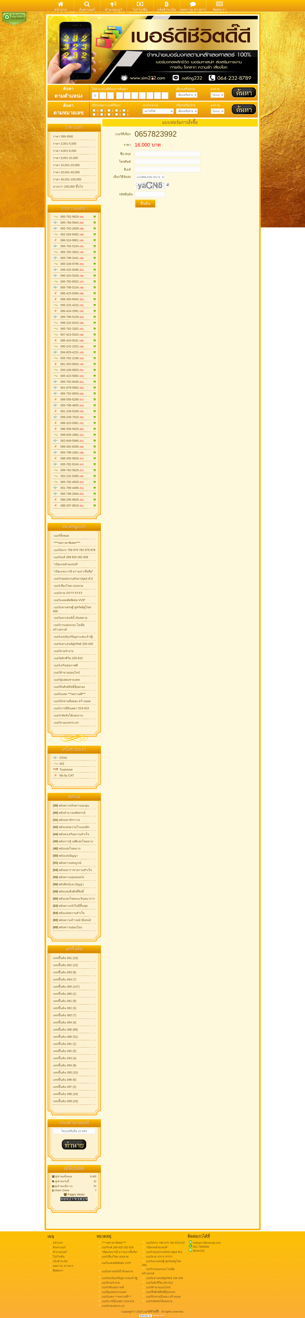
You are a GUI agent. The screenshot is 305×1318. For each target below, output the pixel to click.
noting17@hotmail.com (207, 1242)
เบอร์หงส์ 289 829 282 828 (70, 557)
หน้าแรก (56, 1242)
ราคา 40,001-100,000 (67, 179)
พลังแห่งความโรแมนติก (71, 827)
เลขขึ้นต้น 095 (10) (65, 1072)
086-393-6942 (75, 299)
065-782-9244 (75, 464)
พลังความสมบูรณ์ (67, 862)
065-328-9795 (75, 263)
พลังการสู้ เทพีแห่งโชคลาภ (73, 841)
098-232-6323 (75, 322)
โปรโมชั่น (57, 1256)
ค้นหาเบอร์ (57, 1247)
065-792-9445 (75, 381)
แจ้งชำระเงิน (58, 1261)
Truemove (63, 769)
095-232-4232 (75, 305)
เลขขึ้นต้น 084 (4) (64, 1022)
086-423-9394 (75, 293)
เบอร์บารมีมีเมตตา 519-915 (71, 708)
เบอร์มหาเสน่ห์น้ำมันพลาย (70, 617)
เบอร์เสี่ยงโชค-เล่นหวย (68, 585)
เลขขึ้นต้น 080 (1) (64, 993)
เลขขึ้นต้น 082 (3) (64, 1008)
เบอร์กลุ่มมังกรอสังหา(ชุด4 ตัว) (73, 578)
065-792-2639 (75, 228)
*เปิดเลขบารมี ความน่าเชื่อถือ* (73, 571)
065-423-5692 (75, 376)
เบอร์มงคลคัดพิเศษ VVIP (69, 600)
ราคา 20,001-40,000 (66, 172)
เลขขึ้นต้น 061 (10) (65, 958)
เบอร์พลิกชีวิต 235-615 (68, 658)
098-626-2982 (75, 434)
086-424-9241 (75, 340)
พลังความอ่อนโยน (67, 927)
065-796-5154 (75, 287)
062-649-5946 (75, 440)
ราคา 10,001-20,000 (66, 165)
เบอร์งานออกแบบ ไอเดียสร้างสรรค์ (69, 627)
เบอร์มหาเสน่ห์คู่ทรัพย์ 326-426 (73, 644)
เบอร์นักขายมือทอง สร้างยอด (72, 701)
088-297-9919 (75, 505)
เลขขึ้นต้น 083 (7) (64, 1015)
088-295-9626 (75, 499)
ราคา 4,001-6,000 (65, 150)
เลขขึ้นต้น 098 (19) (65, 1094)
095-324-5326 (75, 275)
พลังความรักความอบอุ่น (71, 805)
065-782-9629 (75, 216)
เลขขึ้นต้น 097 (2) (64, 1087)
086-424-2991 (75, 311)
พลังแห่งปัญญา (65, 855)
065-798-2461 (75, 452)
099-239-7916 (75, 417)
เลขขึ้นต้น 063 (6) (64, 972)
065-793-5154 (75, 246)
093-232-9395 (75, 476)
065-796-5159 (75, 317)
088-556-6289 (75, 399)
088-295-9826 (75, 458)
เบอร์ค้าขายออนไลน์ (66, 672)
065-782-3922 (75, 252)
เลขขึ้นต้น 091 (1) (64, 1044)
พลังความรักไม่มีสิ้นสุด (70, 905)
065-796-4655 (75, 405)
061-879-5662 (75, 387)
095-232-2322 (75, 346)
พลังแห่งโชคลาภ (67, 848)
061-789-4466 (75, 488)
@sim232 (199, 1250)
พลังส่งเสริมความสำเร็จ (71, 834)
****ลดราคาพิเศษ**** (66, 542)
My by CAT (63, 775)
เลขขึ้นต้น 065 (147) (66, 986)
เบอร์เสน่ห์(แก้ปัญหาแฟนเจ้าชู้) (73, 636)
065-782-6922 (75, 281)
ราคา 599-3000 (63, 136)
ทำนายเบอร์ (58, 1252)
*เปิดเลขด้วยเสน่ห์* (65, 564)
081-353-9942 (75, 364)
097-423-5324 (75, 334)
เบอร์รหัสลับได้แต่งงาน (68, 715)
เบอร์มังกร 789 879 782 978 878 (74, 550)
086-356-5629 (75, 429)
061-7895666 (201, 1246)
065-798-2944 (75, 493)
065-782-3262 (75, 328)
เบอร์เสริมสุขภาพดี (65, 665)
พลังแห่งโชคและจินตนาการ (74, 898)
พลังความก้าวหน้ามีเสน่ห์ (72, 920)
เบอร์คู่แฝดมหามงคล (66, 679)
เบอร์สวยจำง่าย (63, 651)
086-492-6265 (75, 446)
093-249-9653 (75, 370)
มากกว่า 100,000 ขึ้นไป (68, 186)
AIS (58, 763)
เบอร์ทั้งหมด (61, 535)
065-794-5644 (75, 222)
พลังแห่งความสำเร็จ (69, 913)
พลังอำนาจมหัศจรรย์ (69, 812)
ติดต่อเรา (56, 1270)
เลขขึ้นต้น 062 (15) (65, 965)
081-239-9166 (75, 411)
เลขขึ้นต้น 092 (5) (64, 1051)
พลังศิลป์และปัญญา (68, 884)
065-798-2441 (75, 258)
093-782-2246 (75, 358)
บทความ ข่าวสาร (61, 1265)
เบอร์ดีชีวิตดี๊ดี (151, 1311)
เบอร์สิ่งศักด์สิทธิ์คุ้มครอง (69, 686)
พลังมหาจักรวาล (66, 820)
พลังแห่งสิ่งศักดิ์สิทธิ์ (68, 891)
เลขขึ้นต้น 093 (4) (64, 1058)
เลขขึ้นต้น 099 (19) (65, 1101)
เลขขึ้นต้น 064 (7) (64, 979)
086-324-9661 (75, 240)
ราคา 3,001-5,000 (65, 143)
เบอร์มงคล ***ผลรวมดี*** (69, 694)
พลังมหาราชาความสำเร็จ (72, 870)
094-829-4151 (75, 352)
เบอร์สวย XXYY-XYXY (68, 593)
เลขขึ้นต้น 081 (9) (64, 1001)
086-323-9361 (75, 423)
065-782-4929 (75, 482)
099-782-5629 (75, 470)
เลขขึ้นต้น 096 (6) (64, 1079)
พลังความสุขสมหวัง (68, 877)
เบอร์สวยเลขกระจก (66, 722)
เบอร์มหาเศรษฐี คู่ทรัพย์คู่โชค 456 (72, 609)
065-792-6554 (75, 393)
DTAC (60, 757)
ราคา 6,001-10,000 (65, 158)
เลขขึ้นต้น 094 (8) (64, 1065)
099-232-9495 (75, 269)
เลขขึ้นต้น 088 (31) (65, 1036)
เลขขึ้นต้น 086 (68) (65, 1029)
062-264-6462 (75, 234)
